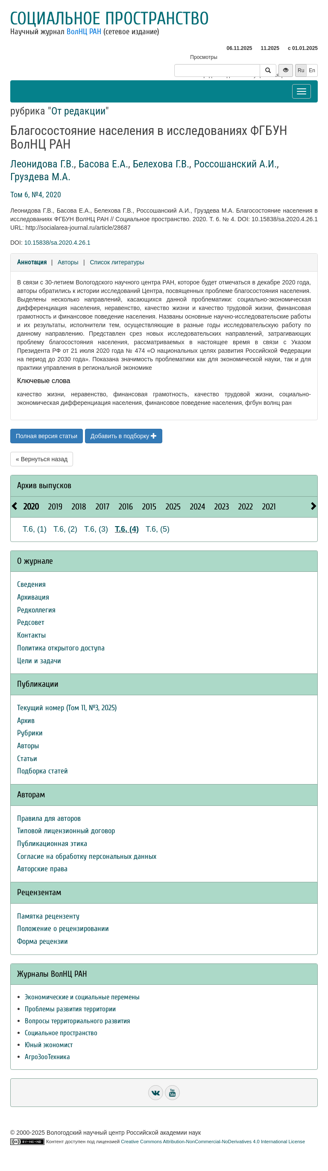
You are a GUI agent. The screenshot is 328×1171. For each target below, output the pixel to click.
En (312, 70)
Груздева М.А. (40, 177)
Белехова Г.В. (161, 164)
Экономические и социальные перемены (82, 997)
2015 (149, 507)
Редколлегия (36, 610)
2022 (245, 507)
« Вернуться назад (41, 459)
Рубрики (30, 733)
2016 (126, 507)
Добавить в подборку (124, 436)
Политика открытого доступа (61, 648)
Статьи (27, 758)
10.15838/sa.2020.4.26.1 (57, 242)
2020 (31, 507)
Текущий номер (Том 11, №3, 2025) (67, 707)
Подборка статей (42, 771)
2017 (102, 507)
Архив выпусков (44, 485)
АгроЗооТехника (47, 1057)
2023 (221, 507)
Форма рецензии (42, 941)
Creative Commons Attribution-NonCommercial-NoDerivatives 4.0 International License (213, 1141)
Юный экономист (49, 1045)
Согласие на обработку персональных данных (86, 856)
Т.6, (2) (65, 529)
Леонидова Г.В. (42, 164)
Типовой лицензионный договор (66, 830)
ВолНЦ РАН (84, 31)
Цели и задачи (39, 660)
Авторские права (42, 868)
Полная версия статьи (46, 436)
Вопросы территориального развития (77, 1021)
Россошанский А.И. (235, 164)
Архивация (33, 597)
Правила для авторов (49, 818)
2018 (79, 507)
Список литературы (117, 262)
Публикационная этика (52, 843)
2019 (55, 507)
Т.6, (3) (96, 529)
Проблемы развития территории (70, 1009)
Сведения (31, 584)
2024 (197, 507)
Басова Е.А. (103, 164)
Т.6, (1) (35, 529)
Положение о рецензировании (63, 928)
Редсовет (30, 622)
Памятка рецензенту (48, 916)
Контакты (31, 635)
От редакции (78, 111)
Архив (26, 720)
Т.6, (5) (158, 529)
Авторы (68, 262)
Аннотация (32, 262)
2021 (269, 507)
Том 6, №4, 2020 (35, 194)
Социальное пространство (109, 18)
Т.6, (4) (127, 529)
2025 (173, 507)
